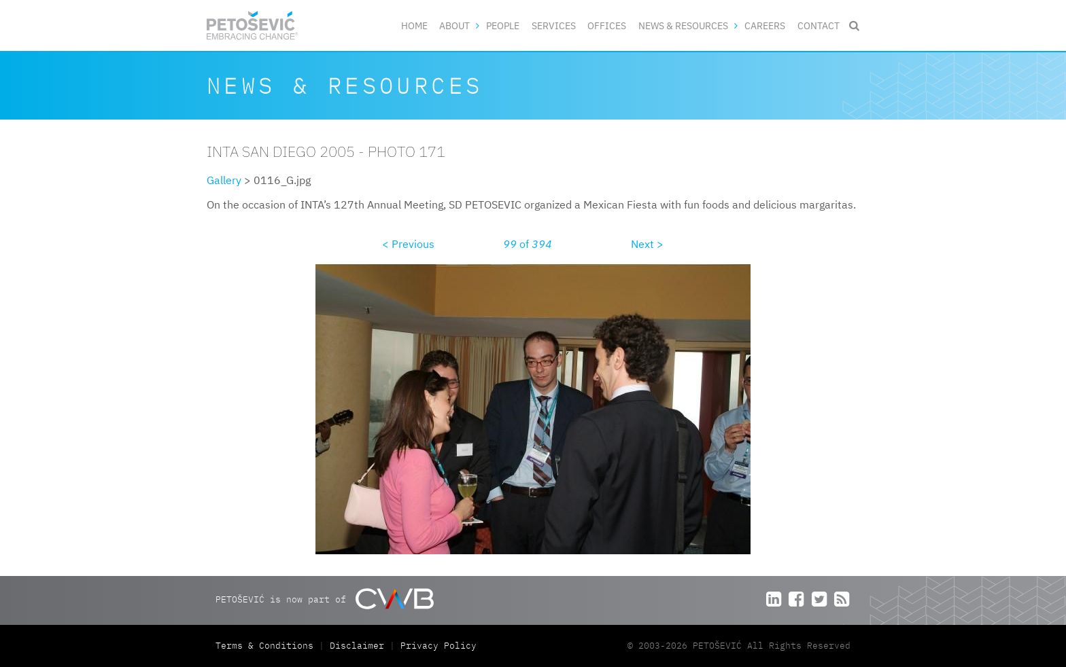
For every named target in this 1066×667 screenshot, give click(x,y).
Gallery (224, 180)
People (502, 25)
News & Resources (683, 25)
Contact (818, 25)
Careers (764, 25)
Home (414, 25)
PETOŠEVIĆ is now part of (325, 598)
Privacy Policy (438, 645)
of (527, 244)
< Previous (408, 244)
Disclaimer (357, 645)
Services (554, 25)
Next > (647, 244)
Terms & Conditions (267, 645)
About (454, 25)
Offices (606, 25)
